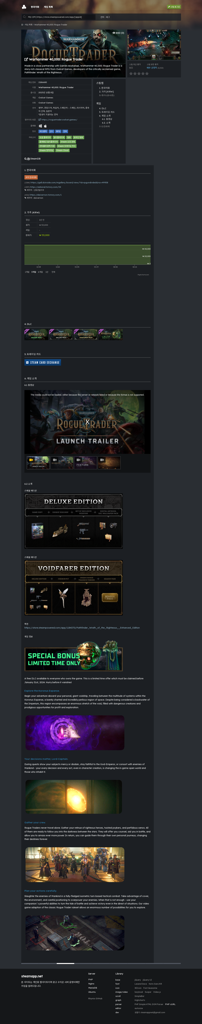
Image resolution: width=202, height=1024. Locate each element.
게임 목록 (28, 24)
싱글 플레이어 (45, 137)
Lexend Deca (141, 984)
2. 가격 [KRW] (106, 91)
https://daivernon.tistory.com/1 (42, 194)
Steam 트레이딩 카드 (66, 146)
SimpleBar (139, 996)
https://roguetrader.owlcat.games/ (57, 119)
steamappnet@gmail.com (153, 1012)
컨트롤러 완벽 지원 (47, 146)
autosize (139, 1008)
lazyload (139, 992)
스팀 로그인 (174, 7)
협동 (69, 137)
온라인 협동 (78, 137)
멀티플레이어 (59, 137)
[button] (30, 963)
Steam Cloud (62, 150)
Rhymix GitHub (95, 998)
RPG (58, 131)
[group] (154, 45)
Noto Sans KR (155, 984)
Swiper (148, 992)
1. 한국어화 (104, 88)
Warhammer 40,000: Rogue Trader (50, 24)
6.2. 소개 (106, 122)
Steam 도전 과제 (68, 141)
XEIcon (138, 988)
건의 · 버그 (105, 17)
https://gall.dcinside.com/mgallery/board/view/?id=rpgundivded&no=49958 (66, 182)
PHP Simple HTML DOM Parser (149, 1004)
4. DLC (102, 108)
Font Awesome (150, 988)
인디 (51, 131)
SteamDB (32, 158)
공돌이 (137, 1012)
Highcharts (140, 1000)
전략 (65, 131)
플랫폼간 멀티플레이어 (49, 141)
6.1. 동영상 (107, 119)
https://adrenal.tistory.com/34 (42, 187)
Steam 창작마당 (46, 150)
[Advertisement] (154, 101)
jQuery (138, 980)
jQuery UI (147, 980)
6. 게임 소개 (105, 115)
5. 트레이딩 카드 (107, 112)
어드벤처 (43, 131)
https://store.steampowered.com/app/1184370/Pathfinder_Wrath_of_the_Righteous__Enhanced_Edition (82, 627)
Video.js (157, 992)
